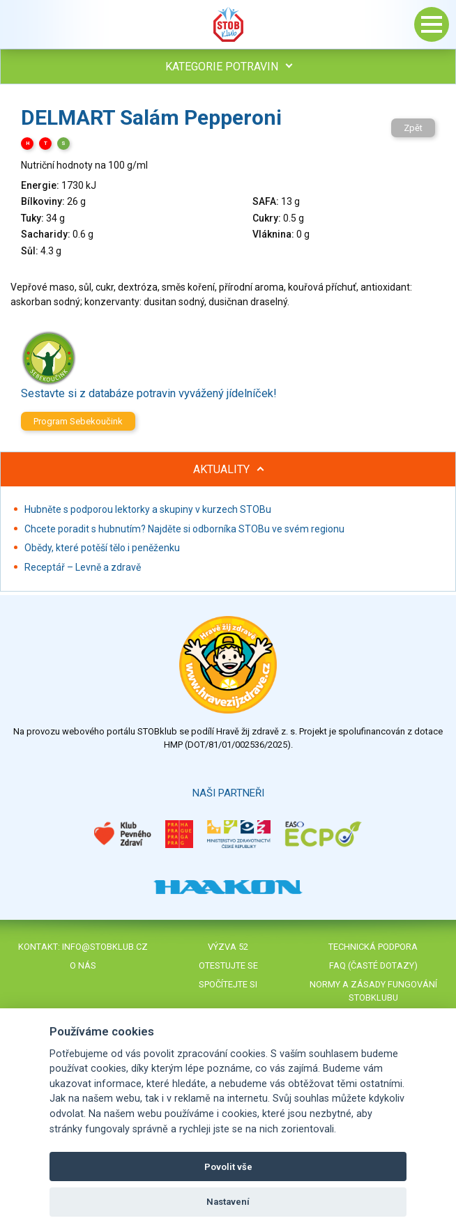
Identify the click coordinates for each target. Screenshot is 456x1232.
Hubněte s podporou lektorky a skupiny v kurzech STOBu (147, 509)
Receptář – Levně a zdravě (82, 567)
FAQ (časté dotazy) (373, 965)
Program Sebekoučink (78, 421)
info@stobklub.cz (105, 946)
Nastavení (228, 1201)
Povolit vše (228, 1167)
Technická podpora (373, 946)
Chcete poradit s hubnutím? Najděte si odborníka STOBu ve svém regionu (184, 528)
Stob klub (228, 24)
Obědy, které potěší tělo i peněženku (102, 547)
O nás (83, 965)
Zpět (413, 128)
